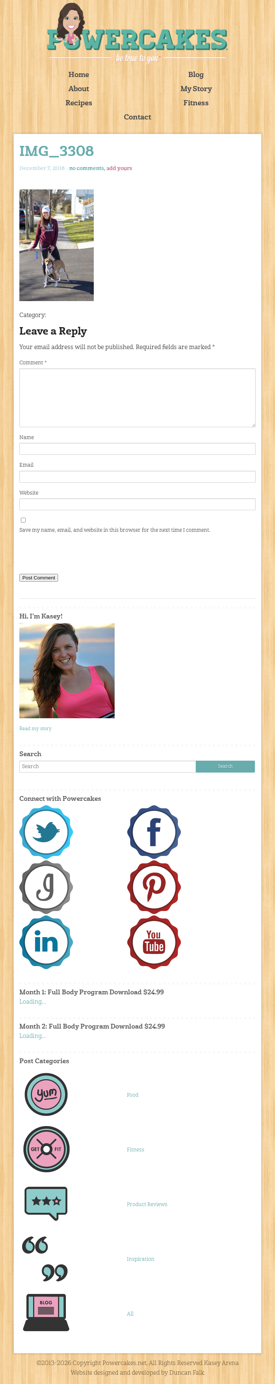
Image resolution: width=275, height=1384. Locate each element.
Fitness (196, 103)
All (130, 1314)
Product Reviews (147, 1204)
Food (132, 1095)
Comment (33, 362)
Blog (196, 75)
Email (26, 465)
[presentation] (75, 555)
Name (26, 437)
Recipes (78, 103)
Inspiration (140, 1259)
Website (28, 493)
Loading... (32, 1002)
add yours (119, 168)
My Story (196, 89)
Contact (137, 117)
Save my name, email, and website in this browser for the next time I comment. (114, 530)
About (78, 89)
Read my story (35, 728)
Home (78, 75)
